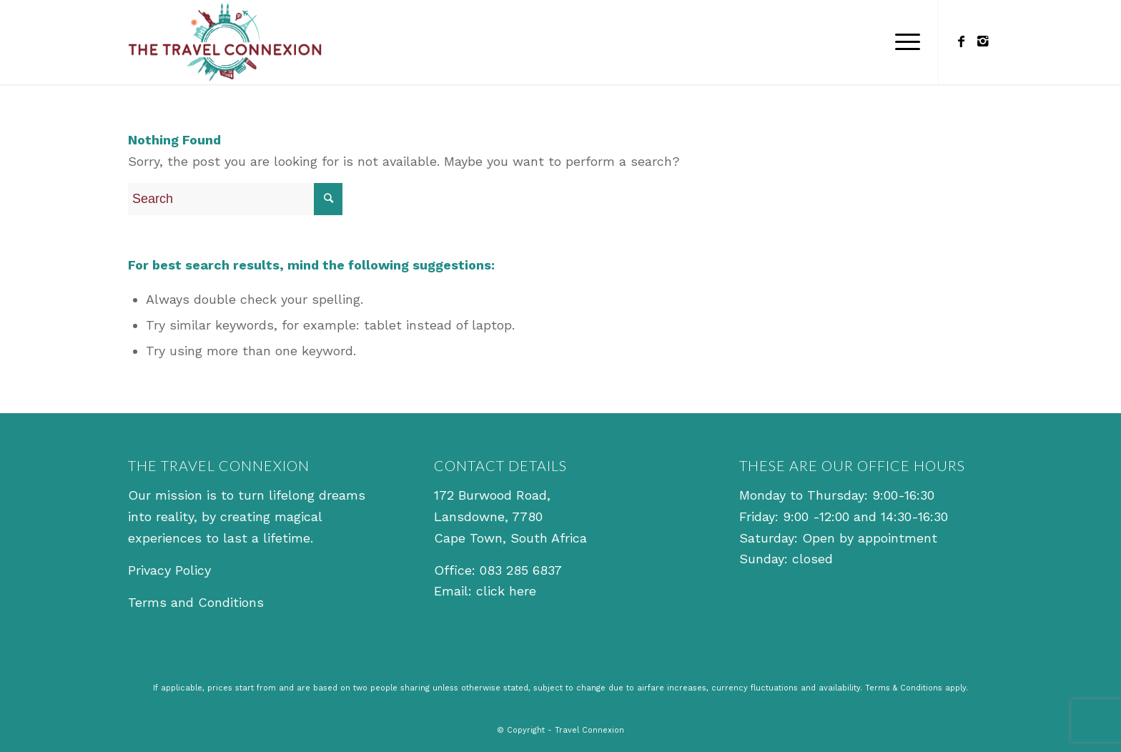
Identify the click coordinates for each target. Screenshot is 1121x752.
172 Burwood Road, (492, 495)
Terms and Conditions (196, 602)
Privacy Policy (169, 570)
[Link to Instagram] (982, 41)
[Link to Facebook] (961, 41)
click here (506, 590)
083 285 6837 (521, 570)
